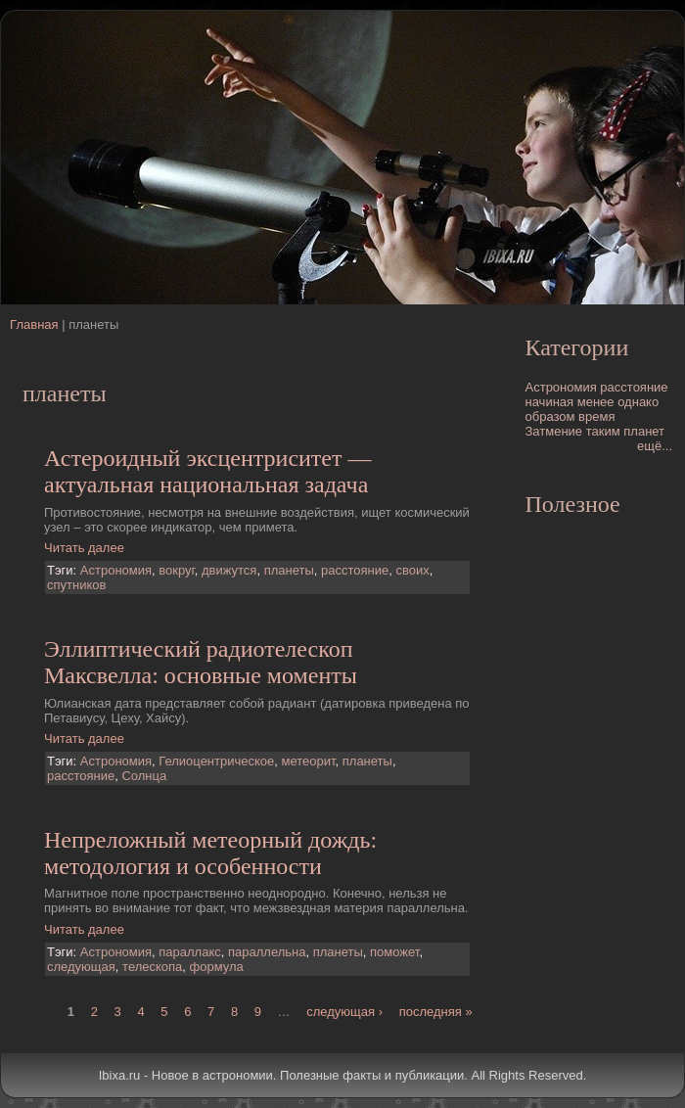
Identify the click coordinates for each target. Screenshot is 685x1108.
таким (603, 431)
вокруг (176, 570)
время (596, 416)
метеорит (309, 761)
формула (217, 966)
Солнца (143, 775)
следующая (81, 966)
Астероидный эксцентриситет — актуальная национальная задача (208, 471)
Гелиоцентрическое (216, 761)
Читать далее (84, 547)
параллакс (189, 952)
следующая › (344, 1011)
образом (550, 416)
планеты (289, 570)
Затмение (554, 431)
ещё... (654, 446)
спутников (76, 584)
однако (638, 401)
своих (412, 570)
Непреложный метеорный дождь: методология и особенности (210, 853)
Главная (34, 324)
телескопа (152, 966)
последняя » (436, 1011)
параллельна (266, 952)
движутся (229, 570)
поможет (394, 952)
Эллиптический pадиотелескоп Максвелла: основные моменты (200, 662)
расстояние (354, 570)
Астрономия (116, 570)
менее (596, 401)
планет (643, 431)
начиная (549, 401)
